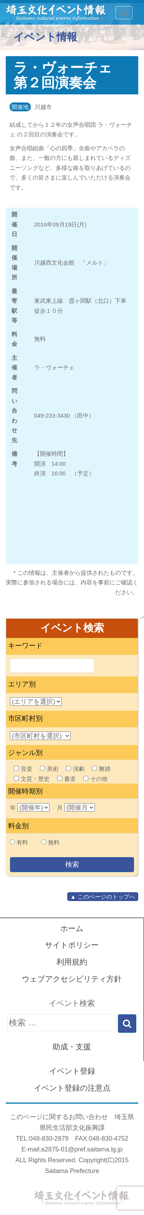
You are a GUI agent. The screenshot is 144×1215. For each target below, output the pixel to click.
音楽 (23, 768)
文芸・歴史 (32, 778)
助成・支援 (72, 1046)
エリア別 (22, 684)
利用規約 (71, 962)
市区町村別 (25, 718)
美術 (49, 768)
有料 (22, 842)
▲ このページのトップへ (102, 896)
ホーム (71, 928)
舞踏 (101, 768)
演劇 (75, 768)
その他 (95, 778)
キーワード (25, 645)
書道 (66, 778)
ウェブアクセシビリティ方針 (72, 979)
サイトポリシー (72, 945)
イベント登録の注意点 (72, 1088)
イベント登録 (72, 1071)
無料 (54, 842)
